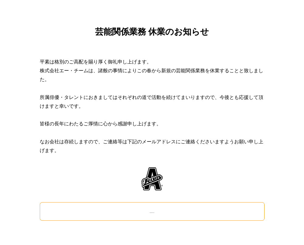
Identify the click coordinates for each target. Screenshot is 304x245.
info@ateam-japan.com (152, 211)
